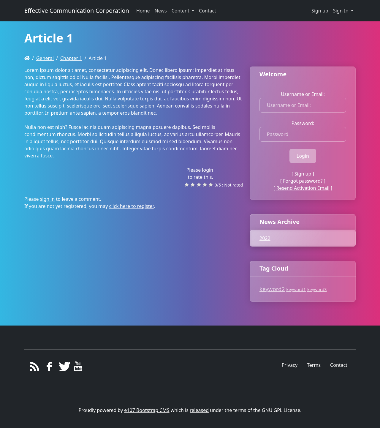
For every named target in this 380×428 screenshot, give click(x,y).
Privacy (289, 365)
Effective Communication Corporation (76, 11)
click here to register (131, 206)
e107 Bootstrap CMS (146, 410)
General (45, 58)
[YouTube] (78, 368)
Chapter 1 (71, 58)
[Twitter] (63, 368)
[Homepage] (27, 58)
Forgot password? (302, 181)
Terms (314, 365)
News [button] (161, 10)
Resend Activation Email (302, 188)
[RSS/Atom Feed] (34, 368)
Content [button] (181, 10)
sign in (47, 199)
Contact (338, 365)
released (199, 410)
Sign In (341, 10)
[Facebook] (49, 368)
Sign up (319, 10)
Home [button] (143, 10)
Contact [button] (207, 10)
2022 (264, 238)
